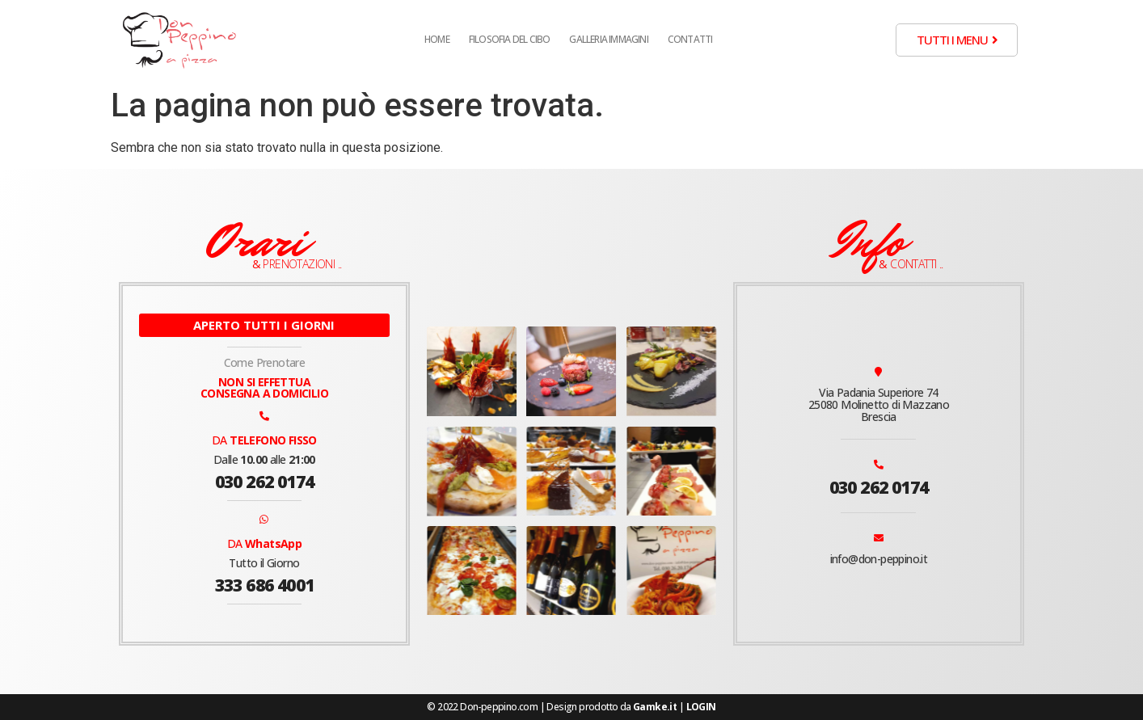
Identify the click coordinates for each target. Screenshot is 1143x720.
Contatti (690, 39)
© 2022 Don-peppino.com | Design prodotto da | (571, 707)
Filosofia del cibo (509, 39)
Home (436, 39)
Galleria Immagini (608, 39)
